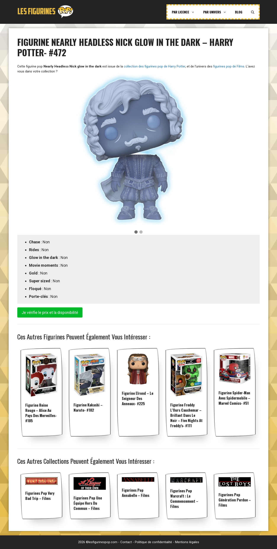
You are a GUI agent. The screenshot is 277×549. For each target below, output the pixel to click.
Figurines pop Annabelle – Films (135, 492)
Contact (126, 542)
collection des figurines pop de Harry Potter (154, 66)
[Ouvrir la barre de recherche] (253, 11)
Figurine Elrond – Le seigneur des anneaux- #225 (137, 398)
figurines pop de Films (228, 66)
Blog (238, 12)
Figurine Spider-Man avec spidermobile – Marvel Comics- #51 (234, 398)
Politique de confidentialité (153, 542)
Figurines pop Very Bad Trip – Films (39, 495)
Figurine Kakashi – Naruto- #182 (88, 407)
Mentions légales (187, 542)
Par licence (185, 11)
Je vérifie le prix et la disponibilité (50, 312)
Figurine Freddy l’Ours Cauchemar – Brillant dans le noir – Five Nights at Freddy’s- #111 (186, 415)
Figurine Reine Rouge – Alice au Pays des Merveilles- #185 (41, 412)
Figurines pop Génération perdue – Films (235, 500)
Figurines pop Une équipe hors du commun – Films (88, 503)
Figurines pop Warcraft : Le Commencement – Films (184, 498)
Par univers (217, 11)
